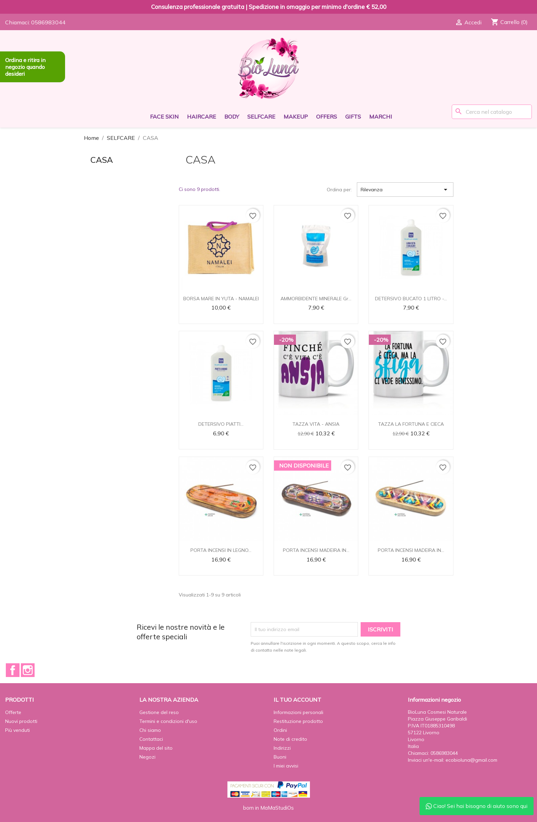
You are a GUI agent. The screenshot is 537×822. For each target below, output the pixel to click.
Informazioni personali (298, 712)
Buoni (280, 757)
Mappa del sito (156, 748)
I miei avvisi (286, 766)
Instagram (28, 670)
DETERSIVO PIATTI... (220, 424)
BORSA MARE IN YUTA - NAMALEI (221, 298)
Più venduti (17, 730)
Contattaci (151, 739)
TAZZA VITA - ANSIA (315, 424)
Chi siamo (150, 730)
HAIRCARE (201, 116)
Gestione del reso (159, 712)
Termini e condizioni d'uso (168, 721)
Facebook (13, 670)
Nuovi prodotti (21, 721)
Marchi (380, 116)
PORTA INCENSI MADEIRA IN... (316, 550)
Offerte (13, 712)
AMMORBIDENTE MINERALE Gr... (315, 298)
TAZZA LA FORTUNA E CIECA (411, 424)
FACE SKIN (164, 116)
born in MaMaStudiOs (268, 808)
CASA (101, 160)
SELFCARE (261, 116)
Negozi (147, 757)
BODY (231, 116)
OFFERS (326, 116)
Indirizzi (282, 748)
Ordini (280, 730)
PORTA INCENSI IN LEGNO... (220, 550)
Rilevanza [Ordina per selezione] (405, 189)
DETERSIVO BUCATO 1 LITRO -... (411, 298)
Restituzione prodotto (298, 721)
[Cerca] (492, 112)
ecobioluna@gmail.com (471, 760)
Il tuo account (297, 699)
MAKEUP (296, 116)
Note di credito (290, 739)
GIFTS (353, 116)
